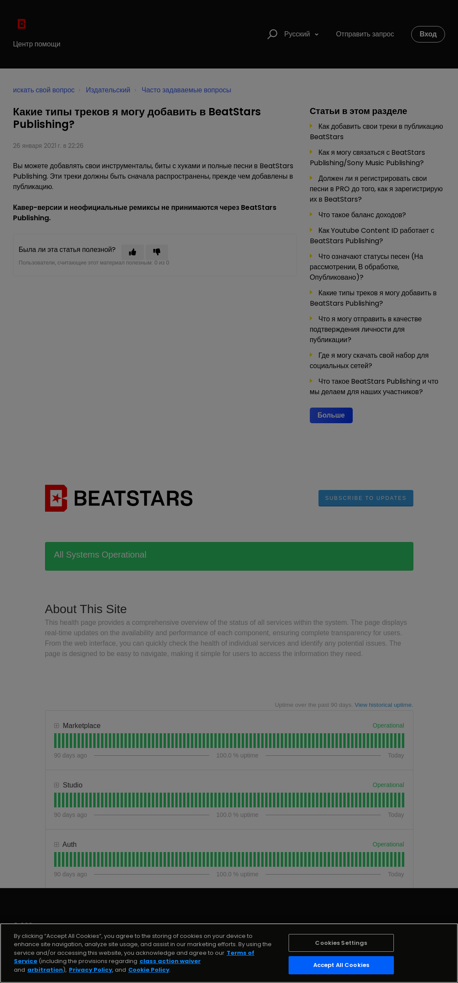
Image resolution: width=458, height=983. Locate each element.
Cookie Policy (148, 970)
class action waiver (170, 961)
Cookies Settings (341, 943)
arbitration (45, 970)
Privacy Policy (90, 970)
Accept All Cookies (341, 965)
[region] (229, 953)
